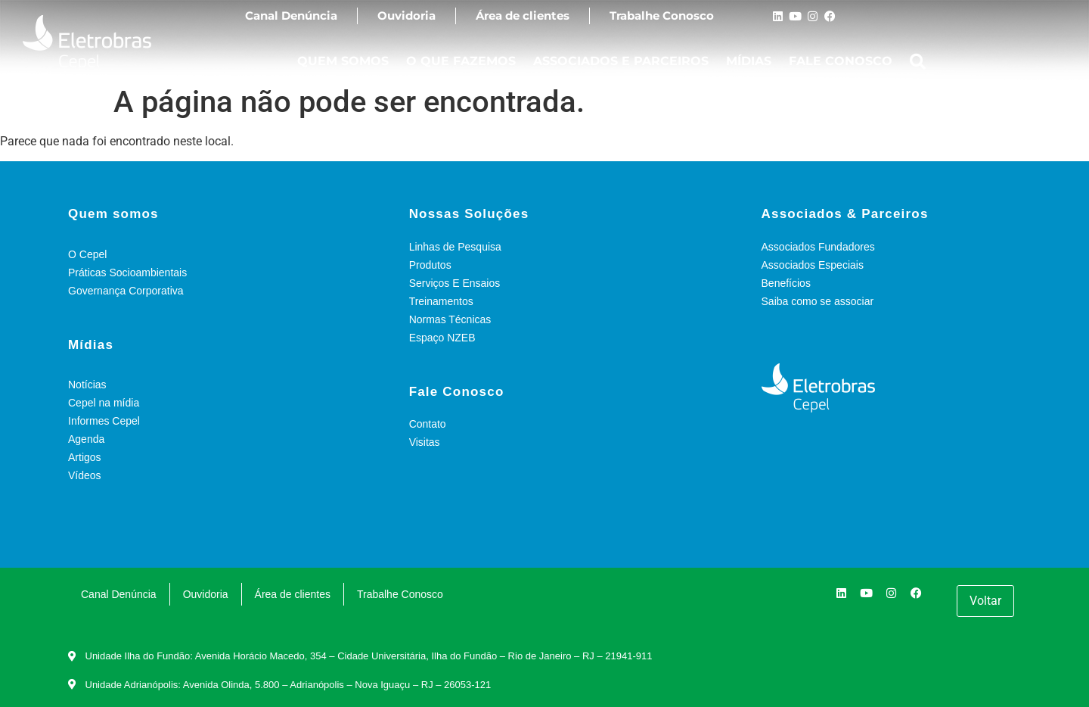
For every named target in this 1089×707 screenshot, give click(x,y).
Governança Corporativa (126, 291)
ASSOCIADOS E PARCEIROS (621, 61)
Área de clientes (522, 15)
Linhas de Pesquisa (455, 247)
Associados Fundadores (818, 247)
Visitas (424, 442)
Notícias (87, 384)
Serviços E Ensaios (455, 283)
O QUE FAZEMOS (461, 61)
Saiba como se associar (818, 301)
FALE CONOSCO (840, 61)
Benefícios (786, 283)
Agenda (86, 439)
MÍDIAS (748, 61)
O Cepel (87, 254)
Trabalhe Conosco (662, 15)
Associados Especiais (813, 265)
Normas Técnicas (450, 319)
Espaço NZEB (442, 338)
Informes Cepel (104, 421)
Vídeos (84, 475)
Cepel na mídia (103, 403)
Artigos (84, 457)
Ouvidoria (406, 15)
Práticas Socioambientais (127, 272)
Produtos (430, 265)
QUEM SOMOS (343, 61)
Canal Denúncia (291, 15)
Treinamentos (441, 301)
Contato (427, 424)
